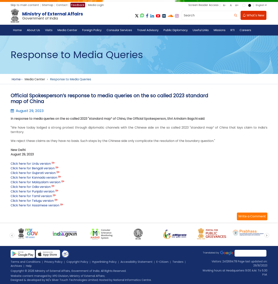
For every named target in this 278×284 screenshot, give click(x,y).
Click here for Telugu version (32, 200)
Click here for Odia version (31, 187)
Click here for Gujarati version (33, 173)
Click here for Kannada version (34, 177)
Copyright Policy (77, 262)
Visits (49, 30)
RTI (233, 30)
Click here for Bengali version (33, 168)
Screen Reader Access (203, 5)
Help (29, 266)
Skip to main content (25, 5)
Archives (16, 266)
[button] (252, 216)
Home (17, 30)
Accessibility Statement (136, 262)
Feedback (77, 5)
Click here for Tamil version (31, 196)
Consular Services (119, 30)
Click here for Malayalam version (35, 182)
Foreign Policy (92, 30)
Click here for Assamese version (35, 205)
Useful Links (201, 30)
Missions (219, 30)
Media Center (67, 30)
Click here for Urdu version (31, 163)
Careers (245, 30)
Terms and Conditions (26, 262)
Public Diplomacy (176, 30)
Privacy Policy (53, 262)
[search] (235, 15)
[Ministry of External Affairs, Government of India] (48, 16)
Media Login (96, 5)
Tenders (177, 262)
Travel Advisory (147, 30)
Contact (62, 5)
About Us (33, 30)
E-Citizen (162, 262)
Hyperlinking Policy (104, 262)
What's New (253, 15)
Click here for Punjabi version (32, 191)
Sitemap (47, 5)
